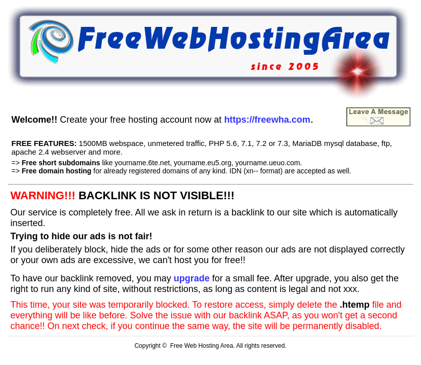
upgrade (192, 278)
